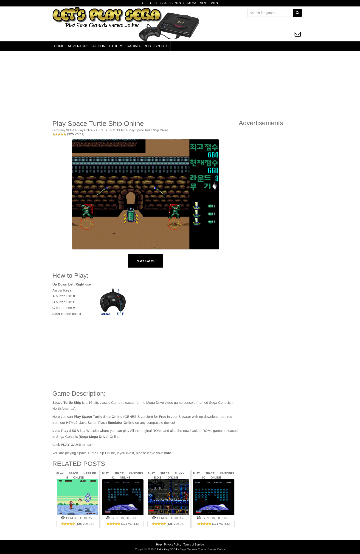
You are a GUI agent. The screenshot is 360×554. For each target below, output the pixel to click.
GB (144, 3)
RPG (147, 46)
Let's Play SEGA (63, 130)
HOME (59, 46)
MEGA (191, 3)
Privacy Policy (172, 544)
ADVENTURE (78, 46)
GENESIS (177, 3)
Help (159, 544)
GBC (153, 3)
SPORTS (162, 46)
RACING (133, 46)
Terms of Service (193, 544)
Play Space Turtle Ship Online (149, 130)
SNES (214, 3)
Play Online (85, 130)
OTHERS (116, 46)
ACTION (99, 46)
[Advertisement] (180, 85)
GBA (163, 3)
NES (203, 3)
